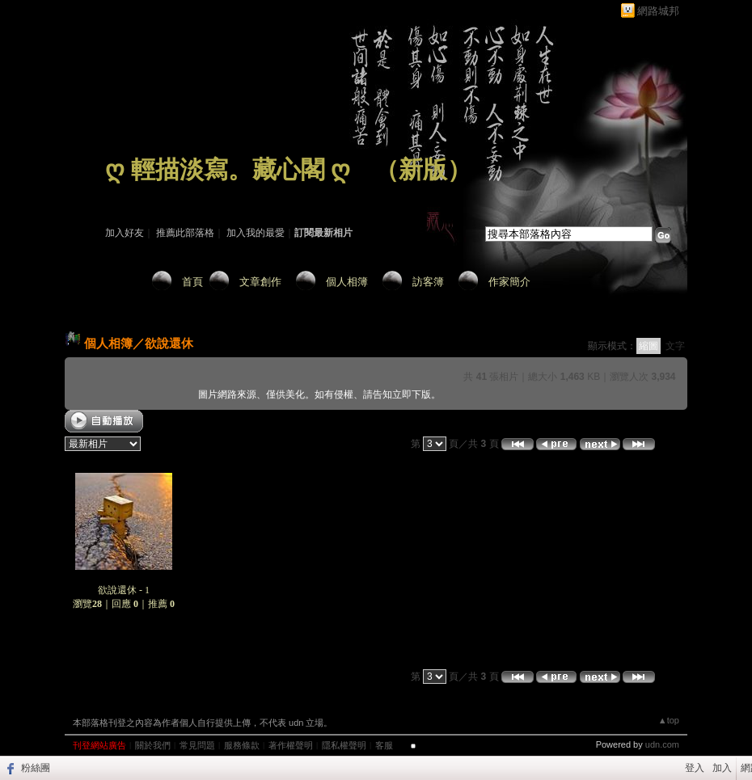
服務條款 (242, 745)
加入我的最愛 (255, 232)
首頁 (192, 282)
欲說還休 (169, 343)
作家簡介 (509, 282)
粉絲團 (35, 768)
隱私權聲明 (344, 745)
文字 (675, 346)
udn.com (662, 744)
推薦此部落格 (185, 232)
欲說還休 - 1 (124, 590)
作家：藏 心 (130, 192)
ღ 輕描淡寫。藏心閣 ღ (227, 169)
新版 (423, 169)
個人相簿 (347, 282)
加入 (722, 768)
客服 (384, 745)
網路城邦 (658, 11)
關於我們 (153, 745)
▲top (668, 720)
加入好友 (124, 232)
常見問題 (197, 745)
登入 (694, 768)
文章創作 (260, 282)
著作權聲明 (290, 745)
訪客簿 (428, 282)
